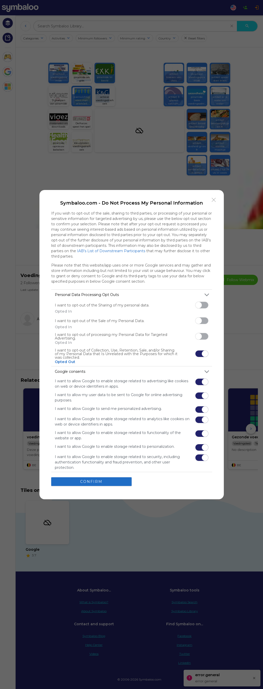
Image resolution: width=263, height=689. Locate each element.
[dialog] (131, 344)
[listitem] (131, 295)
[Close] (214, 200)
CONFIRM (91, 481)
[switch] (201, 305)
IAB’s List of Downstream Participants (111, 251)
